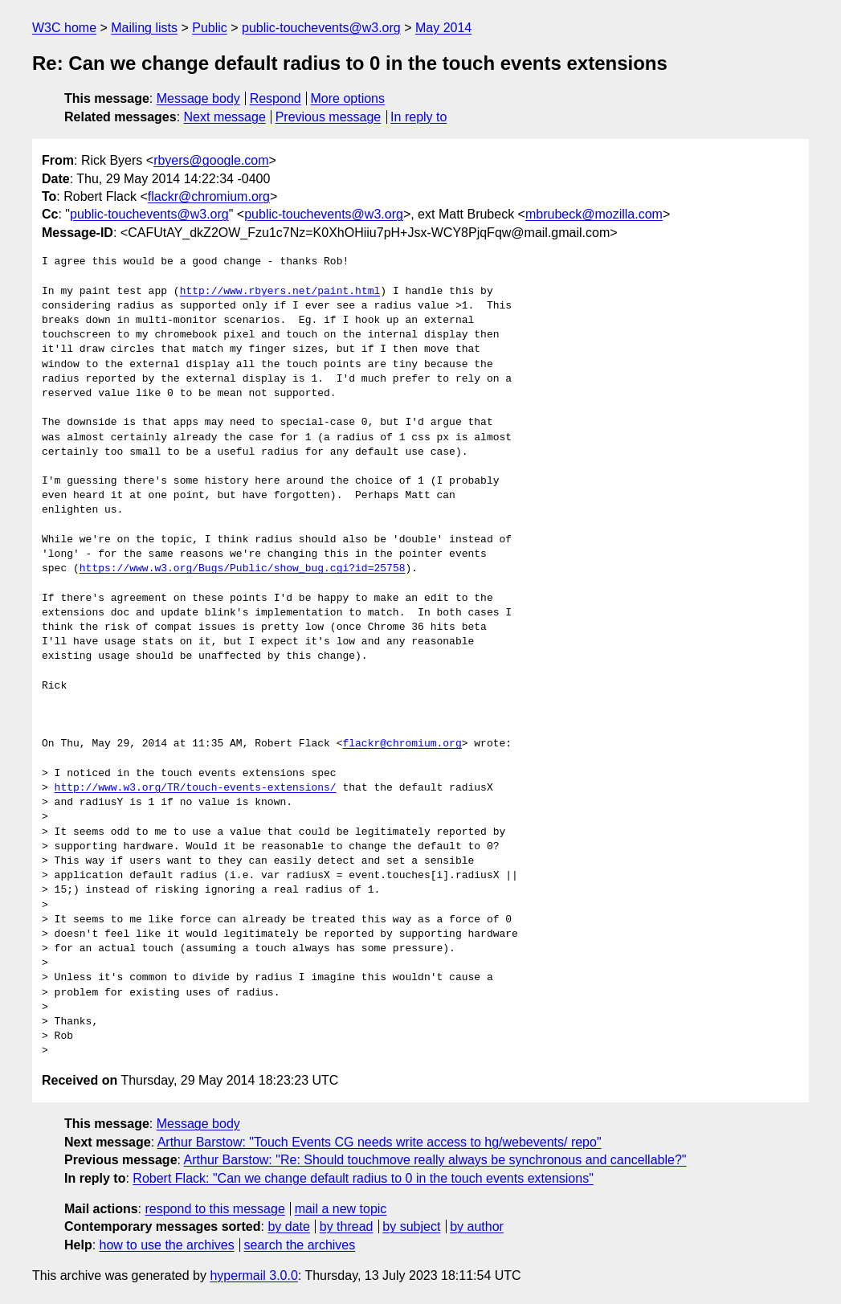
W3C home (64, 28)
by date (288, 1226)
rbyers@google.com (210, 160)
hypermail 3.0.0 (253, 1275)
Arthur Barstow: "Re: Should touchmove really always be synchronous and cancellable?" (435, 1160)
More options (348, 98)
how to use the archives (167, 1245)
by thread (347, 1226)
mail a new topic (341, 1209)
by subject (411, 1226)
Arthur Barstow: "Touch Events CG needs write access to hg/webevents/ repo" (379, 1142)
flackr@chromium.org (209, 196)
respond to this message (214, 1209)
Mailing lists (144, 28)
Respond (275, 98)
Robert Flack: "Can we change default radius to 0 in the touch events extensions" (363, 1178)
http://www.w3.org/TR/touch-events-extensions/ (196, 788)
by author (477, 1226)
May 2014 (443, 28)
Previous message (329, 117)
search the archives (300, 1245)
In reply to (418, 117)
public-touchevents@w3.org (321, 28)
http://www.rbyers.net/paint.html (280, 291)
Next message (225, 117)
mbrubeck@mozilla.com (594, 214)
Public (209, 28)
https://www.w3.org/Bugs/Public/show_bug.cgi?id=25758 (243, 569)
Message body (198, 98)
